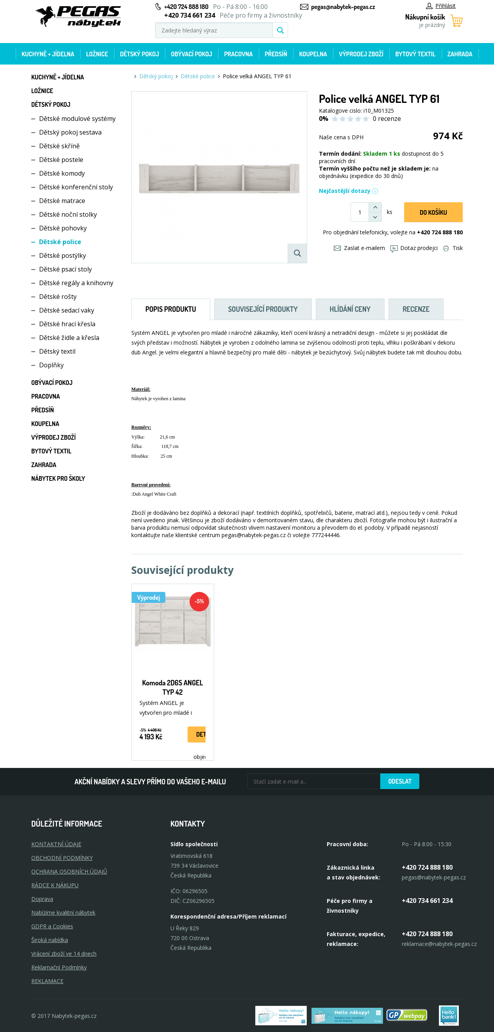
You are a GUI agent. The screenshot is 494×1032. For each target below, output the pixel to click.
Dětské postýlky (62, 255)
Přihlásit (441, 5)
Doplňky (51, 365)
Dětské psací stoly (65, 269)
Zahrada (460, 54)
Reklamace (47, 981)
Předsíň (276, 54)
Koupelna (313, 54)
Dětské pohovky (63, 228)
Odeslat (400, 781)
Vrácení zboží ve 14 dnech (64, 953)
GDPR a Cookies (52, 926)
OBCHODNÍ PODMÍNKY (62, 857)
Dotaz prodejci (414, 248)
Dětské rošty (58, 296)
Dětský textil (57, 351)
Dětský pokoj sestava (70, 132)
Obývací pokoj (191, 54)
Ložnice (97, 54)
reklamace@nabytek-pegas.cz (439, 943)
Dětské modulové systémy (77, 118)
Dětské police (60, 241)
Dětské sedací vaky (66, 310)
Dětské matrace (62, 200)
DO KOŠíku (433, 212)
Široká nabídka (49, 940)
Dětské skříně (59, 146)
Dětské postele (61, 159)
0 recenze (387, 118)
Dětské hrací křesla (67, 324)
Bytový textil (416, 54)
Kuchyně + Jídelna (47, 54)
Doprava (42, 899)
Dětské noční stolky (68, 214)
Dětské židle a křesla (69, 337)
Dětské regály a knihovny (76, 283)
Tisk (453, 248)
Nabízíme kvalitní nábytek (63, 912)
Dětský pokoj (139, 54)
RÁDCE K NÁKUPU (55, 885)
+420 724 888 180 (186, 7)
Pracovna (238, 54)
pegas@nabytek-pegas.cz (343, 7)
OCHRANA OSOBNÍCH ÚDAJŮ (69, 871)
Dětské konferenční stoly (76, 187)
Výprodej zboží (361, 54)
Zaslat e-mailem (359, 248)
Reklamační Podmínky (59, 967)
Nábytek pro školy (58, 478)
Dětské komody (62, 173)
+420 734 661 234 (427, 900)
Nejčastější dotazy (348, 190)
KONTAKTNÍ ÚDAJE (56, 844)
